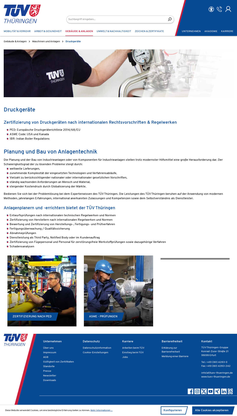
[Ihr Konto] (228, 9)
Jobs (125, 357)
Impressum (49, 352)
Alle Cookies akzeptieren (211, 410)
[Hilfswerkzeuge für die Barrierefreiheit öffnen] (211, 9)
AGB (45, 357)
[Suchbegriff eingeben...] (116, 19)
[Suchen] (169, 19)
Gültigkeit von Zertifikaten (58, 361)
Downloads (49, 380)
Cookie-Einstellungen (95, 352)
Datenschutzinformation (97, 348)
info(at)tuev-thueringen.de (217, 373)
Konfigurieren (172, 410)
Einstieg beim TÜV (133, 352)
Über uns (48, 348)
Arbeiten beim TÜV (133, 348)
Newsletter (49, 375)
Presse (47, 371)
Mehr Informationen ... (102, 410)
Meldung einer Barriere (175, 356)
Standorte (49, 366)
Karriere (127, 341)
